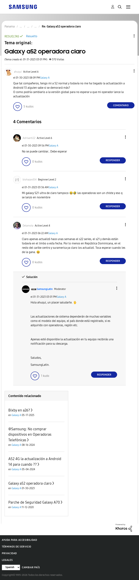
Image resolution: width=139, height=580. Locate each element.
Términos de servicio (16, 546)
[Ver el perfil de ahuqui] (18, 71)
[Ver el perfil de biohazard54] (30, 179)
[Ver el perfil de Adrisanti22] (29, 138)
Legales (7, 560)
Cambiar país (31, 567)
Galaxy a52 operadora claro (30, 483)
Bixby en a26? (19, 410)
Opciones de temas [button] (127, 36)
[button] (128, 71)
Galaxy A (45, 77)
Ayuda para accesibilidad (19, 540)
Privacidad (9, 553)
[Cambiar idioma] (11, 567)
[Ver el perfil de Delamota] (28, 225)
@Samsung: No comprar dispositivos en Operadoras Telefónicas (29, 434)
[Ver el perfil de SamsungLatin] (45, 289)
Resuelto (31, 36)
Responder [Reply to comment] (113, 160)
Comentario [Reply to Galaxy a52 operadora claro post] (121, 105)
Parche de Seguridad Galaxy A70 (34, 502)
